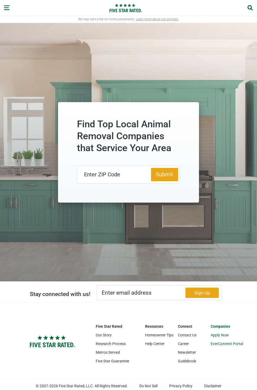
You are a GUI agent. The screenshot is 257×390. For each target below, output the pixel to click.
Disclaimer (212, 386)
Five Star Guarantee (112, 361)
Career (183, 344)
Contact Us (187, 335)
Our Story (104, 335)
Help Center (155, 344)
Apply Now (220, 335)
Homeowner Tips (159, 335)
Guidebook (187, 361)
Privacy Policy (180, 386)
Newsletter (187, 352)
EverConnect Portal (227, 344)
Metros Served (108, 352)
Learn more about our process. (157, 19)
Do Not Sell (148, 386)
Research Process (111, 344)
